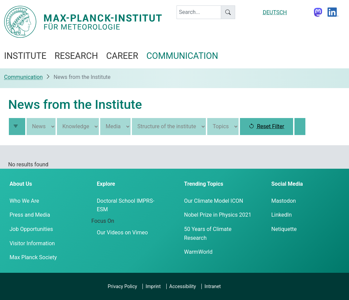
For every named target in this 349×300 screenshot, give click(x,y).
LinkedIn (281, 215)
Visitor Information (32, 243)
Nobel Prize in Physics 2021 (217, 215)
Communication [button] (182, 56)
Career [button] (122, 56)
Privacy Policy (122, 286)
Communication (23, 77)
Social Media (287, 184)
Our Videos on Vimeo (122, 232)
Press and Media (30, 215)
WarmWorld (198, 252)
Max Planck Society (33, 257)
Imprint (153, 286)
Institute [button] (25, 56)
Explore (106, 184)
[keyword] (199, 12)
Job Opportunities (31, 229)
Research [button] (76, 56)
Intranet (212, 286)
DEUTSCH (275, 12)
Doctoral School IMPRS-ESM (125, 205)
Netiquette (284, 229)
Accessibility (182, 286)
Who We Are (24, 201)
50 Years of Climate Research (207, 233)
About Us (21, 184)
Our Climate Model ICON (213, 201)
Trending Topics (203, 184)
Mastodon (283, 201)
